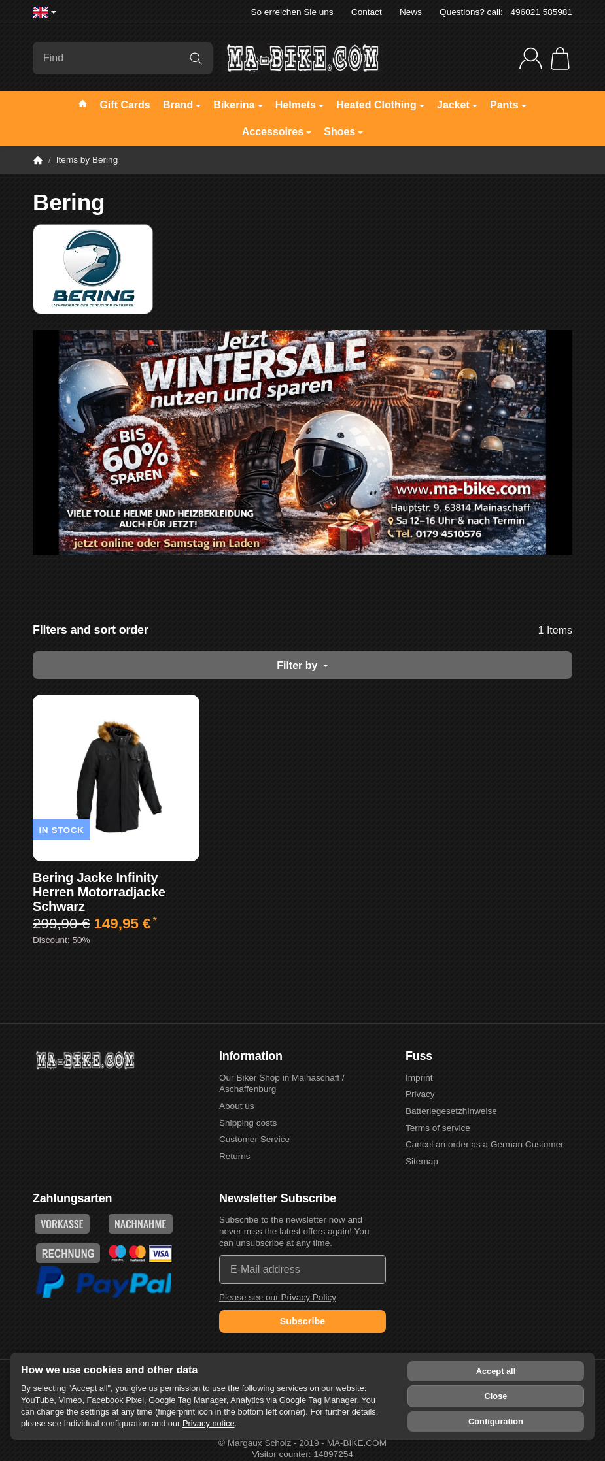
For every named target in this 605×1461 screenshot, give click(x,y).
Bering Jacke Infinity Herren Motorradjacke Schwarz (99, 891)
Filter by (302, 665)
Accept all (495, 1371)
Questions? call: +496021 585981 (506, 12)
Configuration (495, 1421)
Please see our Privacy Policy (277, 1297)
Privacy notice (208, 1423)
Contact (366, 12)
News (411, 12)
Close (496, 1396)
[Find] (123, 58)
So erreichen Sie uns (292, 12)
